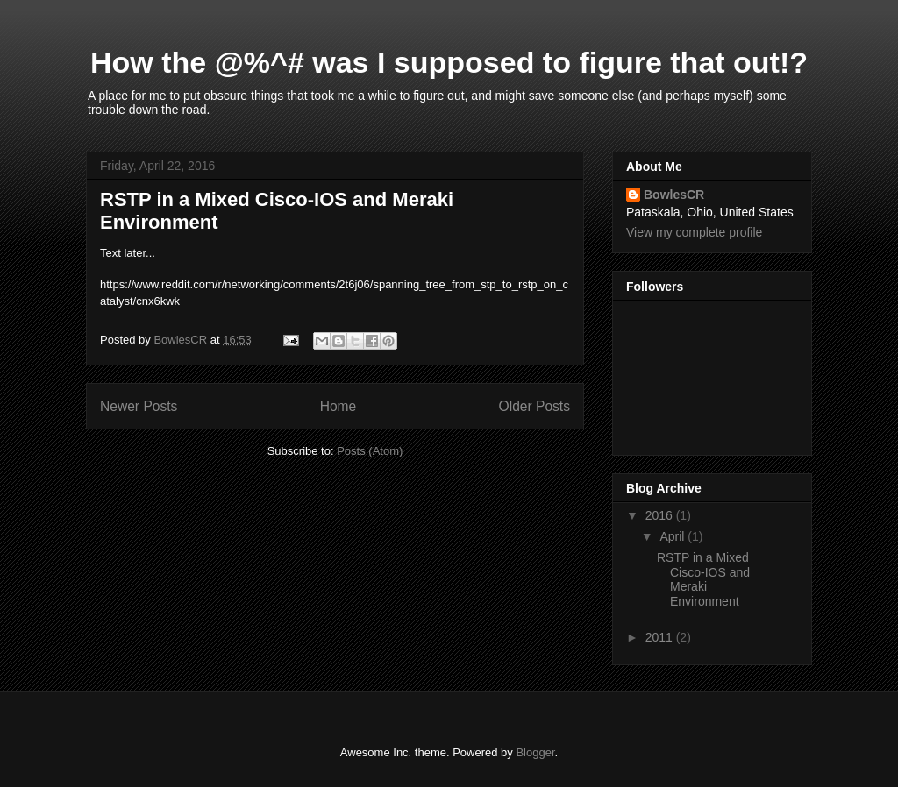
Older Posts (534, 406)
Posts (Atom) (370, 450)
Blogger (535, 752)
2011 (660, 637)
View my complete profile (694, 232)
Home (338, 406)
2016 (660, 515)
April (673, 536)
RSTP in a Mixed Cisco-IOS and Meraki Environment (703, 579)
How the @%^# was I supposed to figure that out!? (449, 62)
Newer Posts (138, 406)
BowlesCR (674, 195)
